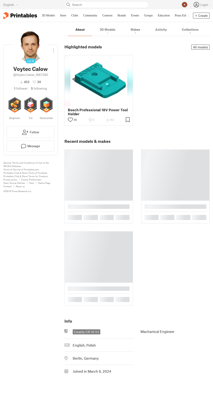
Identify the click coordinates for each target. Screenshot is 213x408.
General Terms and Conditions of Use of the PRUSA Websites (26, 164)
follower (21, 88)
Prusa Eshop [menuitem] (182, 15)
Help (31, 182)
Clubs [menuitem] (74, 15)
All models (200, 47)
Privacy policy (10, 179)
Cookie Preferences (31, 179)
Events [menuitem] (135, 15)
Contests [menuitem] (107, 15)
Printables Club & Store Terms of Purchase (25, 172)
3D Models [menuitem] (48, 15)
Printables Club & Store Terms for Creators (25, 176)
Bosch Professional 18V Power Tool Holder (98, 112)
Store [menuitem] (63, 15)
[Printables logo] (20, 15)
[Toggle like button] (70, 119)
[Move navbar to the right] (188, 15)
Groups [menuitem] (148, 15)
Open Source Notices (14, 182)
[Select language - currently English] (10, 5)
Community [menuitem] (90, 15)
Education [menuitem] (164, 15)
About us (20, 186)
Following (39, 88)
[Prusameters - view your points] (184, 4)
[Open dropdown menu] (53, 49)
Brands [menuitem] (122, 15)
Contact (7, 186)
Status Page (44, 182)
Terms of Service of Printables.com (21, 169)
